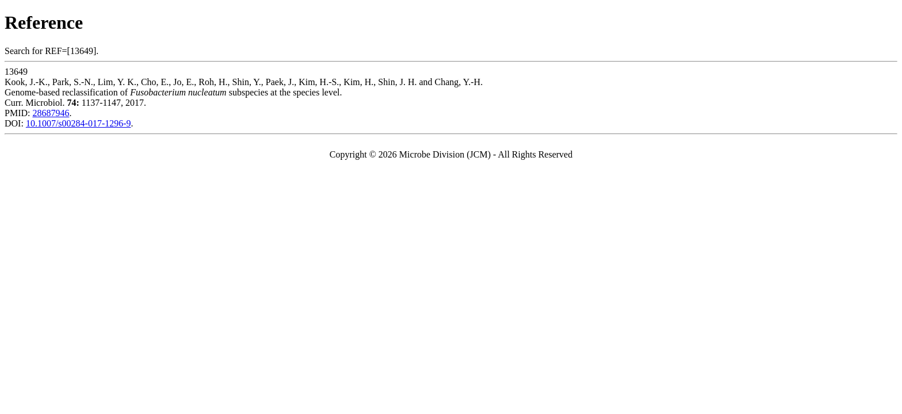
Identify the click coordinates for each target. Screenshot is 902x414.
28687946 (50, 113)
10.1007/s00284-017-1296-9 (78, 123)
